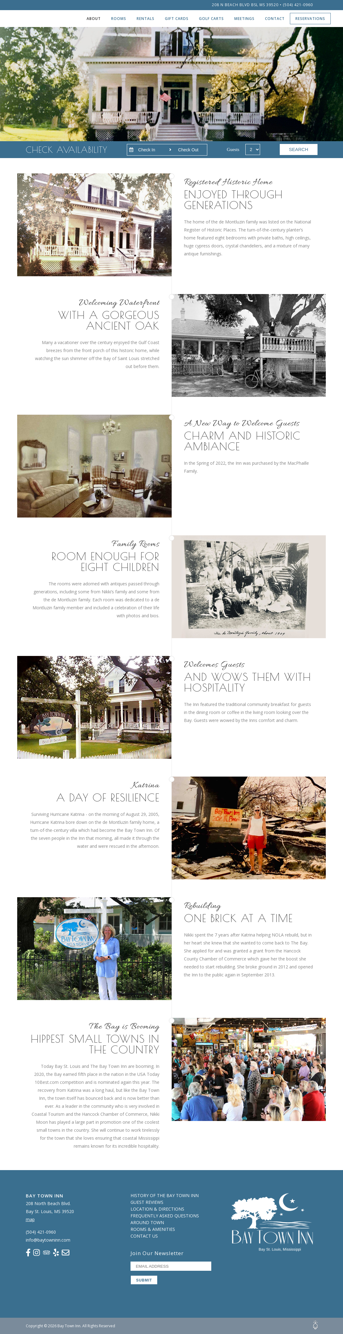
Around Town (147, 1222)
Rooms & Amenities (153, 1229)
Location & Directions (157, 1209)
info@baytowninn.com (48, 1240)
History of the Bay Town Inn (165, 1195)
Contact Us (144, 1236)
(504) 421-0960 (298, 4)
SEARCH (298, 149)
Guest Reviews (147, 1202)
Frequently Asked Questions (165, 1216)
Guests (233, 149)
